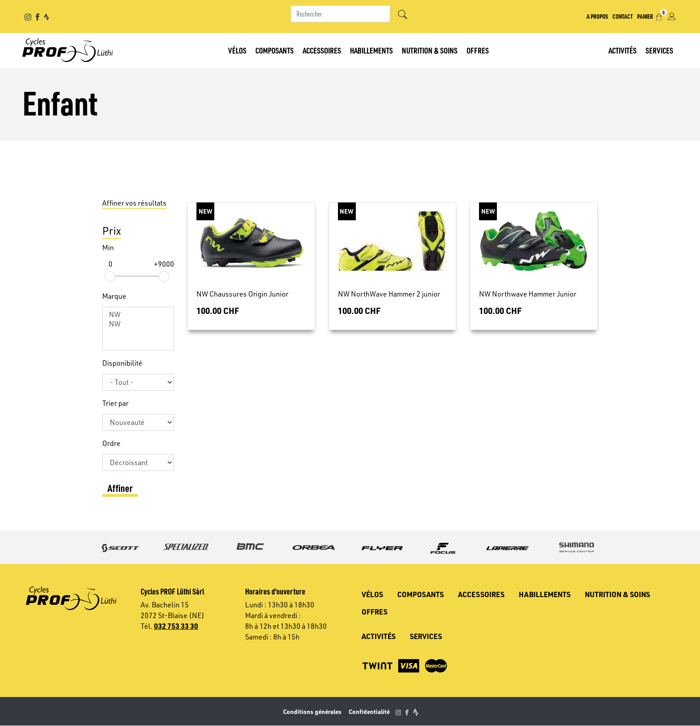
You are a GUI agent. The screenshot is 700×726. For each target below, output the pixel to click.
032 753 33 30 (176, 626)
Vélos (237, 50)
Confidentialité (369, 711)
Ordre (111, 443)
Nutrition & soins (430, 50)
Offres (478, 50)
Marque (114, 296)
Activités (622, 50)
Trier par (115, 403)
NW (138, 314)
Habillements (371, 50)
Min (108, 247)
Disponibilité (122, 363)
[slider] (110, 276)
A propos (597, 16)
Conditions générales (312, 711)
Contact (622, 16)
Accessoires (322, 50)
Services (659, 50)
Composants (274, 50)
